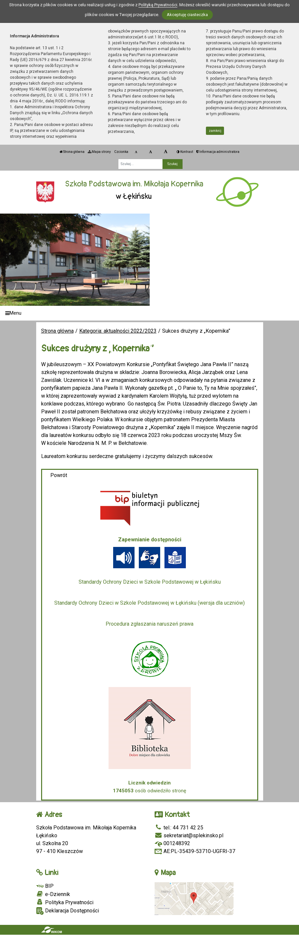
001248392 (172, 843)
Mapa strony (99, 152)
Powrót (58, 475)
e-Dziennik (53, 894)
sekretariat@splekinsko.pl (189, 835)
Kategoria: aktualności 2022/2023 (118, 331)
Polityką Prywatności (157, 4)
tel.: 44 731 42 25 (179, 827)
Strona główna (72, 152)
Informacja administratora (217, 152)
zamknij (215, 131)
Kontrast (185, 152)
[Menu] (149, 313)
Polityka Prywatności (64, 902)
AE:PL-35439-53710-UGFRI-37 (195, 851)
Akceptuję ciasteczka (187, 14)
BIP (45, 886)
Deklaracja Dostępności (67, 911)
